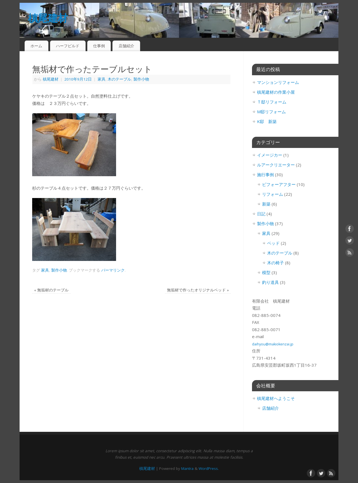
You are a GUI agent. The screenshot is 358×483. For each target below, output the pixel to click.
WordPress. (209, 468)
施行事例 (265, 174)
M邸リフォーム (271, 111)
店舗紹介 (126, 45)
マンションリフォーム (278, 82)
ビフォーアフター (279, 184)
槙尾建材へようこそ (276, 398)
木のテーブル (119, 79)
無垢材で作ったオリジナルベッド (198, 290)
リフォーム (272, 194)
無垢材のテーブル (51, 290)
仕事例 (99, 45)
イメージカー (269, 155)
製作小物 (141, 79)
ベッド (273, 243)
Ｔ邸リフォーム (271, 102)
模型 (266, 272)
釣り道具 (270, 282)
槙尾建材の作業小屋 (276, 92)
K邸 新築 (267, 121)
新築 (266, 204)
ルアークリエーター (276, 165)
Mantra (187, 468)
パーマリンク (113, 270)
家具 (101, 79)
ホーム (36, 45)
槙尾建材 (47, 18)
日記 (261, 213)
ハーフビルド (67, 45)
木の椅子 (275, 262)
